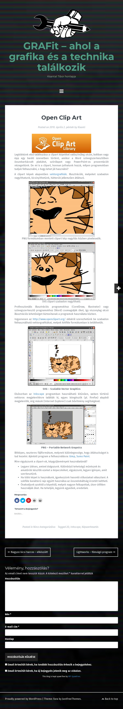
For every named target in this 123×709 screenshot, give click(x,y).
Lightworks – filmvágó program (95, 552)
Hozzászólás (12, 578)
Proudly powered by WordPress (23, 698)
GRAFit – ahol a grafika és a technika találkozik (61, 56)
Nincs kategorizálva (44, 526)
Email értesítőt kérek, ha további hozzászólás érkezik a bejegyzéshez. (50, 664)
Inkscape (38, 393)
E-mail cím (12, 626)
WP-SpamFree (74, 676)
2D (67, 526)
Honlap (9, 638)
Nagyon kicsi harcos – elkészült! (28, 552)
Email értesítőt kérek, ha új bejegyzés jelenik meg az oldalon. (44, 670)
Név (8, 614)
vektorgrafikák (58, 174)
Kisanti (81, 127)
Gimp (72, 456)
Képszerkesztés (90, 526)
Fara (55, 698)
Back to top (110, 698)
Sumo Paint (82, 456)
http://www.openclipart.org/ (49, 319)
